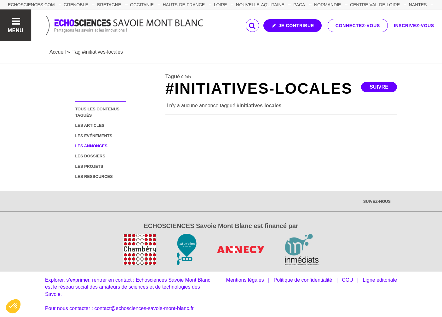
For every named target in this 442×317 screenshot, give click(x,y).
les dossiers (90, 156)
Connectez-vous (358, 25)
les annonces (91, 146)
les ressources (93, 176)
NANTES (418, 4)
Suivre (379, 87)
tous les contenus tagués (97, 112)
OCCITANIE (142, 4)
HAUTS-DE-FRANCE (184, 4)
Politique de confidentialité (302, 280)
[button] (13, 306)
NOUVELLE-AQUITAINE (260, 4)
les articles (89, 125)
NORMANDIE (327, 4)
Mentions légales (245, 280)
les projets (89, 166)
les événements (93, 135)
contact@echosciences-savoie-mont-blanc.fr (143, 308)
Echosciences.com (31, 4)
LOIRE (220, 4)
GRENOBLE (76, 4)
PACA (299, 4)
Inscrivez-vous (414, 25)
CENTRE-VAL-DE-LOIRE (375, 4)
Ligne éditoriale (380, 280)
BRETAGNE (109, 4)
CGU (347, 280)
